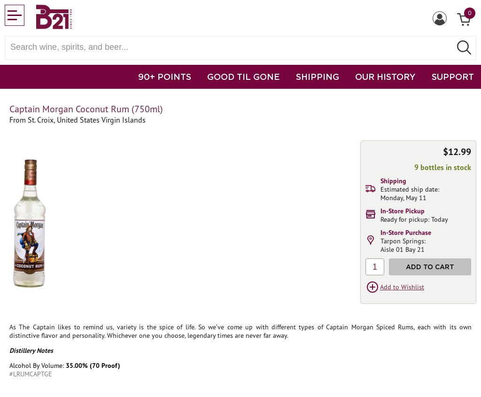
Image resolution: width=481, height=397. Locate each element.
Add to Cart (430, 266)
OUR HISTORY (385, 76)
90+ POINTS (164, 76)
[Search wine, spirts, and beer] (231, 47)
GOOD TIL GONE (243, 76)
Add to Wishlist (402, 287)
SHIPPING (317, 76)
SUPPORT (453, 76)
